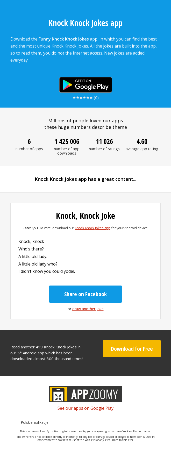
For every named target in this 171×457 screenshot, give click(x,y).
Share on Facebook (85, 294)
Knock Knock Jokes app (92, 228)
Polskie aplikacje (34, 422)
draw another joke (88, 308)
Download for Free (132, 348)
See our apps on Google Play (85, 408)
